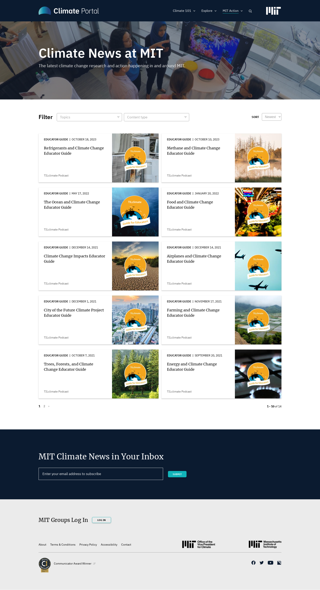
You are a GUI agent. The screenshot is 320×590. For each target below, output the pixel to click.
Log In (101, 520)
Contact (126, 544)
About (42, 544)
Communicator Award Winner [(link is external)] (74, 563)
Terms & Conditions (63, 544)
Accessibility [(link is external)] (109, 544)
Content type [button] (137, 117)
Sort (255, 117)
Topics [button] (65, 117)
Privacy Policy (88, 544)
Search (250, 11)
